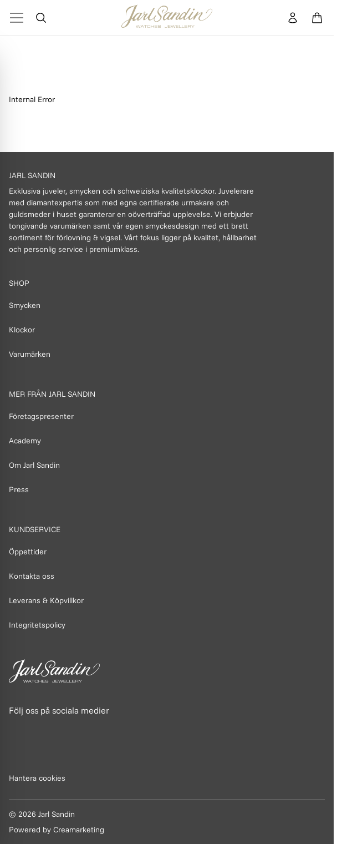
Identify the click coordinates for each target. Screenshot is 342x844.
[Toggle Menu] (16, 18)
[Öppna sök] (41, 18)
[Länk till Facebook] (18, 731)
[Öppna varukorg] (317, 18)
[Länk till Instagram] (42, 731)
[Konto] (292, 18)
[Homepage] (167, 18)
